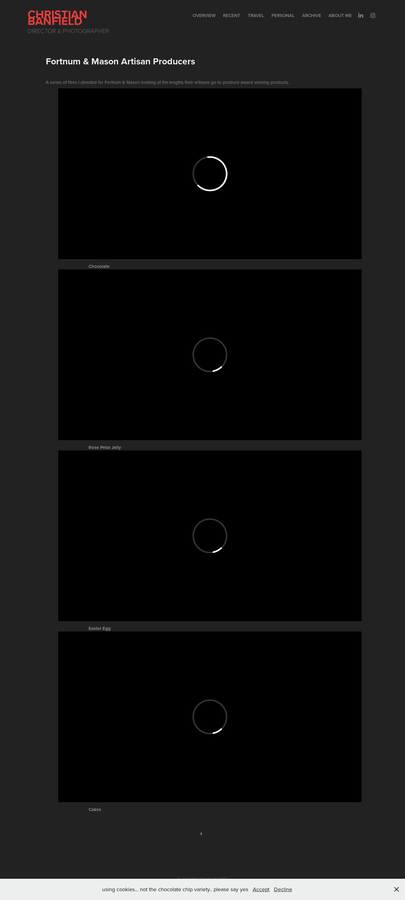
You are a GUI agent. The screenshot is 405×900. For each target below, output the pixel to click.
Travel (256, 15)
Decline (283, 889)
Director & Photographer (68, 30)
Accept (261, 889)
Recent (231, 15)
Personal (283, 15)
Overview (204, 15)
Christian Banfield (59, 17)
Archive (311, 15)
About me (340, 15)
